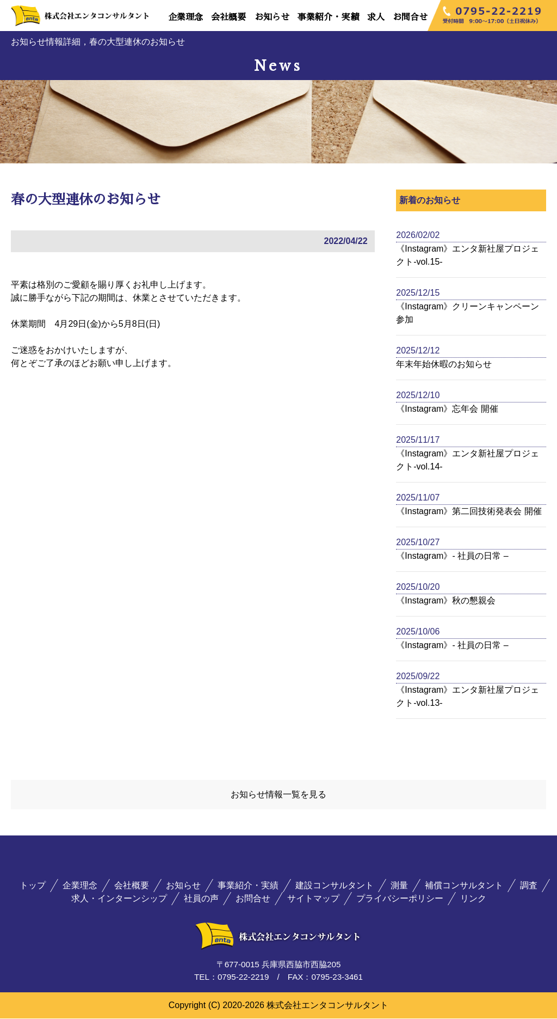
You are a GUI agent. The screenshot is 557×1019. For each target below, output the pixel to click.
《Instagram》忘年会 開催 (447, 408)
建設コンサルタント (334, 886)
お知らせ (272, 17)
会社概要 (228, 17)
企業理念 (185, 17)
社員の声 (201, 899)
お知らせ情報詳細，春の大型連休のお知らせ (98, 41)
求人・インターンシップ (119, 899)
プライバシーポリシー (399, 899)
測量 (399, 886)
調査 (528, 886)
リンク (473, 899)
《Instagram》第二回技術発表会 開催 (469, 511)
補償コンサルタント (464, 886)
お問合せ (410, 17)
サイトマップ (313, 899)
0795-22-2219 (243, 978)
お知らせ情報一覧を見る (278, 795)
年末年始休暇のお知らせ (444, 364)
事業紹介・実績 (328, 17)
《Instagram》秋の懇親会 (446, 600)
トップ (33, 886)
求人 (376, 17)
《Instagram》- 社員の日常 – (452, 555)
